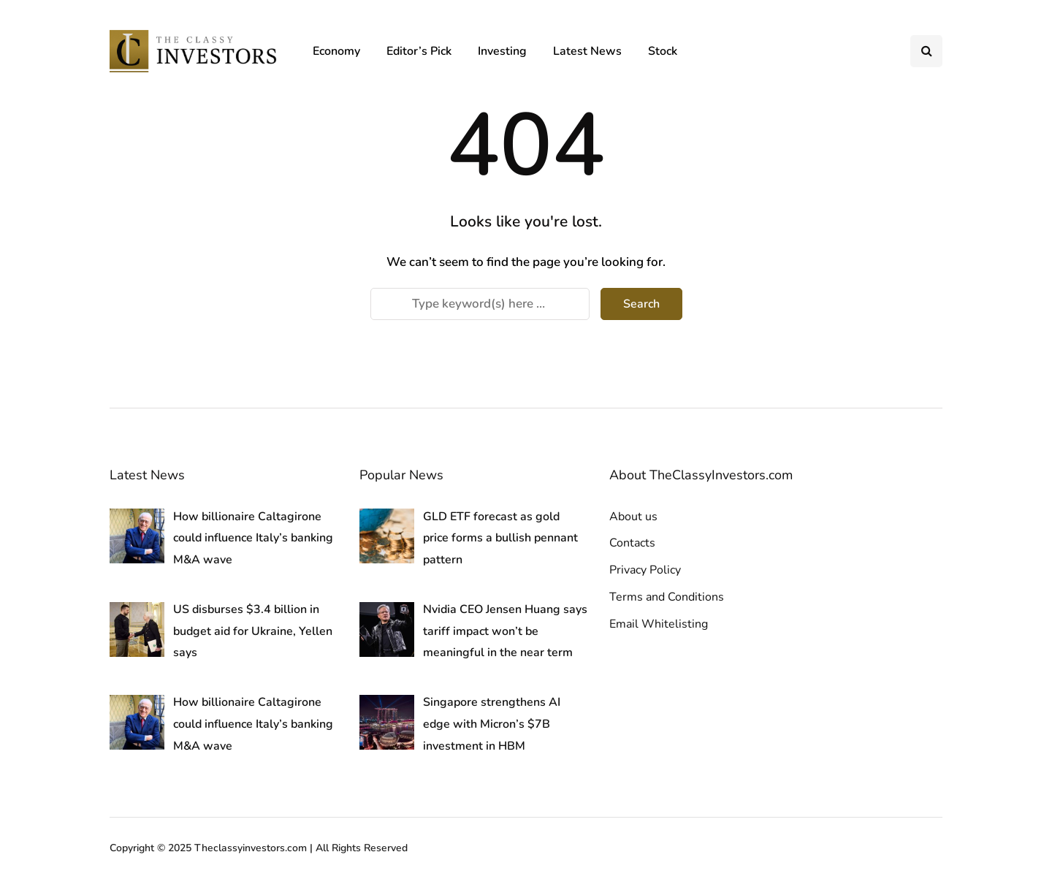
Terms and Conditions (666, 597)
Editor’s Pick (418, 51)
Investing (502, 51)
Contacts (632, 543)
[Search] (480, 304)
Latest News (587, 51)
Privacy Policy (645, 570)
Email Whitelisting (658, 624)
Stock (662, 51)
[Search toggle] (926, 51)
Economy (336, 51)
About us (633, 517)
